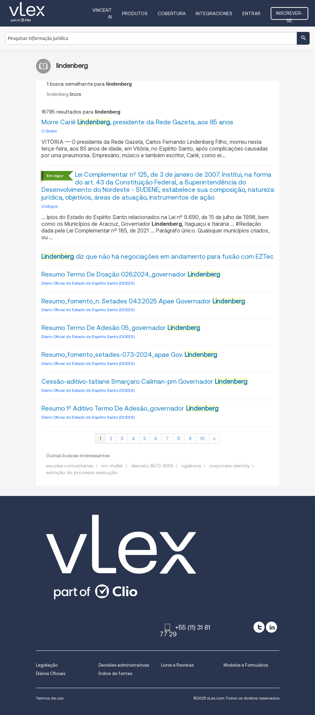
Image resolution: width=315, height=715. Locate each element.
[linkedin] (271, 627)
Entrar (251, 13)
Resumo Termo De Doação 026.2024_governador (130, 274)
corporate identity (229, 465)
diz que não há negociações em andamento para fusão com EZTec (157, 256)
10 (202, 438)
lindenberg (64, 94)
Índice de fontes (115, 673)
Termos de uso (50, 698)
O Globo (49, 131)
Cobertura (172, 13)
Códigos (49, 206)
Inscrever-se (289, 15)
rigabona (191, 465)
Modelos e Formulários (246, 665)
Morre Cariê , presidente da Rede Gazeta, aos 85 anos (137, 122)
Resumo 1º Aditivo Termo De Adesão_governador (130, 408)
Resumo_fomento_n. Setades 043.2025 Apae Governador (143, 301)
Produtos (135, 13)
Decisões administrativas (124, 665)
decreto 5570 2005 (152, 465)
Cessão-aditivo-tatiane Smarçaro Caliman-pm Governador (144, 381)
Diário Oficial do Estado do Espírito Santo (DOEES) (87, 283)
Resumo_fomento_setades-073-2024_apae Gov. (129, 354)
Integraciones (214, 13)
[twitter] (259, 627)
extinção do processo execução (82, 472)
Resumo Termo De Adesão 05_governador (120, 327)
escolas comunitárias (69, 465)
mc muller (112, 465)
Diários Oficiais (50, 673)
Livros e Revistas (177, 665)
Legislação (46, 665)
